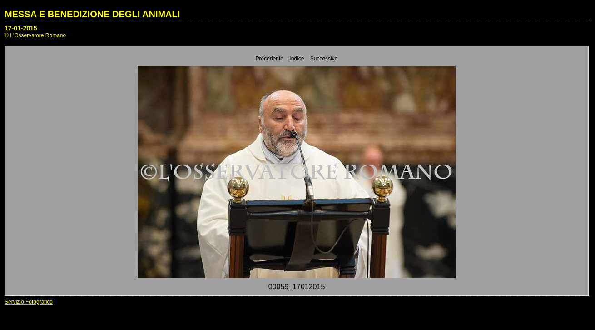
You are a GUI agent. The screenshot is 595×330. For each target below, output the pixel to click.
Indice (296, 58)
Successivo (324, 58)
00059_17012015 (296, 286)
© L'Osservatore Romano (35, 35)
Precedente (269, 58)
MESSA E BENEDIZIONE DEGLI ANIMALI (92, 14)
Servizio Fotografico (29, 302)
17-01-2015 (21, 28)
